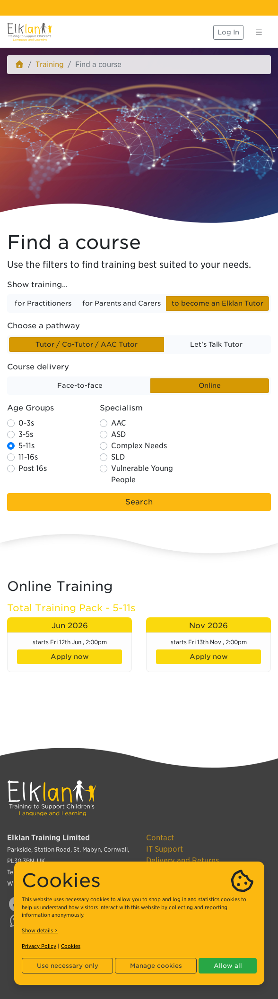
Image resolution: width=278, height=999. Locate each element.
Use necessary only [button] (67, 965)
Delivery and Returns (182, 860)
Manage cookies (156, 965)
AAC (118, 422)
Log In (228, 32)
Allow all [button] (228, 965)
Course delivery (38, 366)
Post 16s (32, 468)
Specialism (121, 407)
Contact (160, 837)
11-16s (28, 457)
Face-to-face (80, 385)
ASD (118, 434)
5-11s (26, 445)
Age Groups (30, 407)
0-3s (26, 422)
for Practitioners (43, 303)
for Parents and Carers (121, 303)
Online (210, 385)
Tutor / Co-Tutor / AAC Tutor (86, 344)
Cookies (70, 946)
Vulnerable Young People (142, 474)
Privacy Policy (39, 946)
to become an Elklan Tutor (217, 303)
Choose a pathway (43, 325)
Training (49, 64)
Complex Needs (139, 445)
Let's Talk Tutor (216, 344)
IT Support (164, 849)
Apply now (70, 656)
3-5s (25, 434)
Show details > (40, 930)
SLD (118, 457)
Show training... (37, 284)
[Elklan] (29, 32)
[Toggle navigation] (259, 32)
